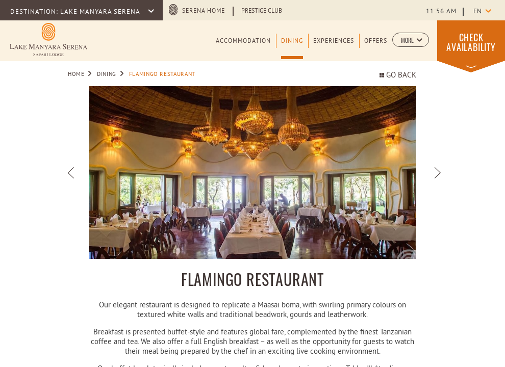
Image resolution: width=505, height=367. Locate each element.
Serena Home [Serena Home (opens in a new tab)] (203, 11)
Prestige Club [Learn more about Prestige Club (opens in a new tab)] (261, 11)
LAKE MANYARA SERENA (101, 12)
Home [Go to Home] (76, 74)
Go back (398, 76)
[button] (410, 40)
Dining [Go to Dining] (106, 74)
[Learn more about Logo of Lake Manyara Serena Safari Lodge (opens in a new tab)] (48, 39)
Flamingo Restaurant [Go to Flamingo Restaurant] (162, 74)
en (477, 12)
